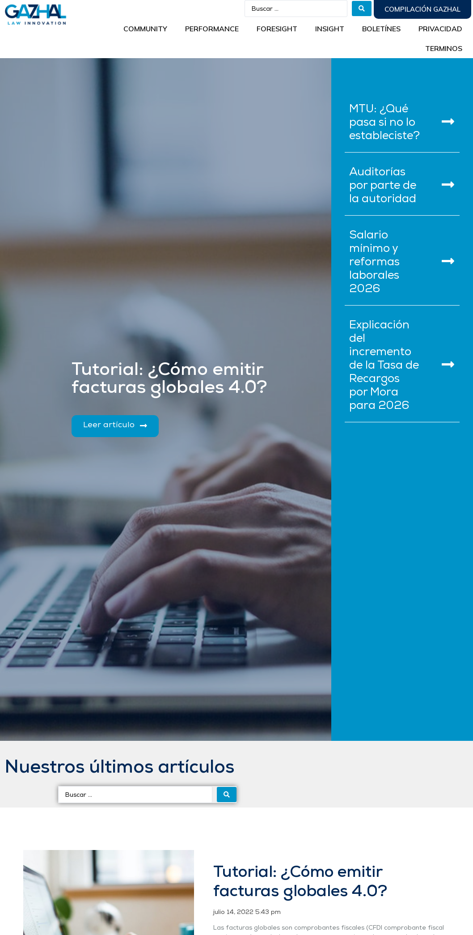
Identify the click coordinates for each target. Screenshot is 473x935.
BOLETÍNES (381, 28)
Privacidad (440, 28)
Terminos (443, 48)
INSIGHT (329, 28)
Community (145, 28)
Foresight (277, 28)
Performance (212, 28)
